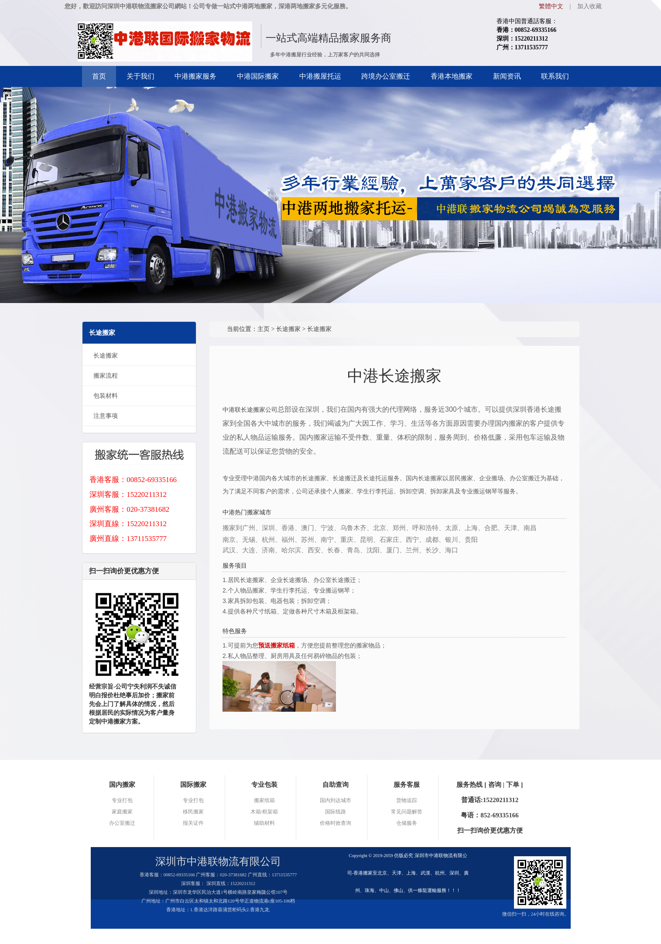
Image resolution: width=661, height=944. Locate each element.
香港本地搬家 (452, 76)
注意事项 (105, 416)
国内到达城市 (335, 800)
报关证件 (193, 823)
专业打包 (122, 800)
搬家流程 (105, 375)
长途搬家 (105, 355)
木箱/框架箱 (264, 812)
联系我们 (555, 76)
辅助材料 (264, 823)
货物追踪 (406, 800)
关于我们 (140, 76)
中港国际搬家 (258, 76)
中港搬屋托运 (320, 76)
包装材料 (105, 396)
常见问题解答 (406, 812)
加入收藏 (589, 6)
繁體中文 (551, 6)
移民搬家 (193, 812)
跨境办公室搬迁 (385, 76)
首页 (99, 76)
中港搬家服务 (195, 76)
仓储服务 (406, 823)
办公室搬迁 (122, 823)
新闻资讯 (507, 76)
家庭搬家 (122, 812)
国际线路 (335, 812)
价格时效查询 (335, 823)
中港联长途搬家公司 (250, 409)
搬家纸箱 (264, 800)
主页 (263, 329)
